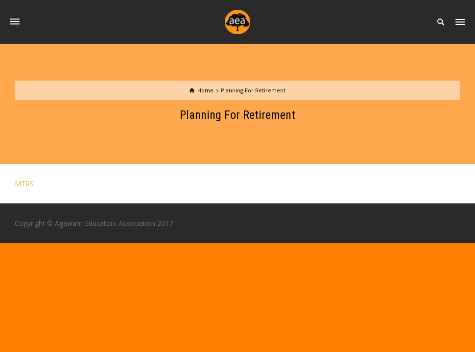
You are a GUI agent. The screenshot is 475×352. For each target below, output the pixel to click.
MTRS (24, 183)
